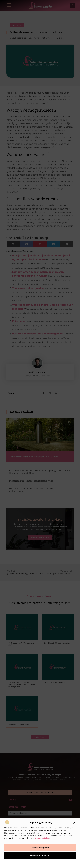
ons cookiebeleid (42, 838)
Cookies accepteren (40, 847)
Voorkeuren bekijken (40, 855)
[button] (74, 822)
